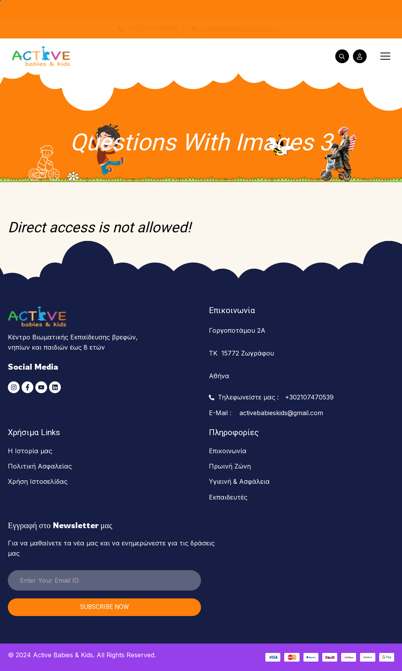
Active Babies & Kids (63, 655)
